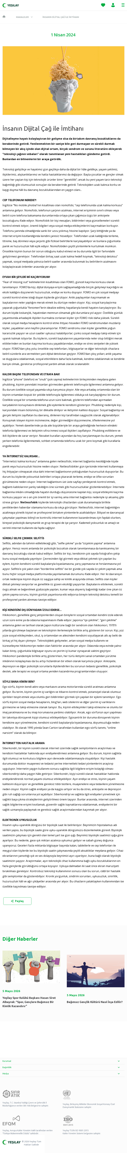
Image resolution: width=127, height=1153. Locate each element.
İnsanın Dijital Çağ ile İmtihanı (60, 17)
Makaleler (22, 17)
